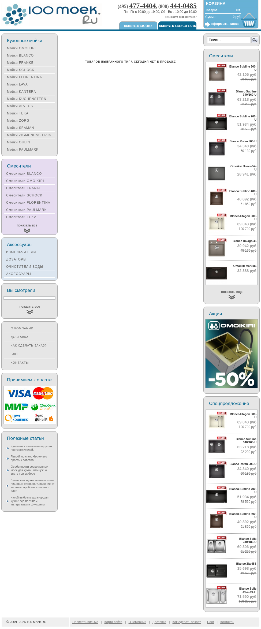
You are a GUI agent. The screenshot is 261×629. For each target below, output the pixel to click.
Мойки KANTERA (21, 92)
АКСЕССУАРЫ (18, 274)
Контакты (20, 362)
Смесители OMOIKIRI (25, 181)
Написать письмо (85, 622)
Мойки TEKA (17, 113)
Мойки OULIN (18, 142)
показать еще (232, 292)
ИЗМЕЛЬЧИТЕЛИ (21, 252)
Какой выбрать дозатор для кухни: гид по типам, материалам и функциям (30, 501)
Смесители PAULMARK (26, 210)
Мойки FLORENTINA (24, 77)
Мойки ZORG (18, 120)
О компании (22, 328)
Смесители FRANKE (24, 188)
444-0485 (183, 6)
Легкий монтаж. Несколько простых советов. (29, 458)
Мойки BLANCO (20, 55)
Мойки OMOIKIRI (21, 48)
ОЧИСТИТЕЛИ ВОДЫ (24, 267)
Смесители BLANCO (24, 174)
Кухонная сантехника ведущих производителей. (31, 448)
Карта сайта (113, 622)
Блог (15, 354)
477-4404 (142, 6)
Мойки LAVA (17, 84)
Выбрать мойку (138, 26)
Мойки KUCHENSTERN (26, 99)
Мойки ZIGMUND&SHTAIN (29, 135)
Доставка (19, 336)
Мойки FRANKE (20, 63)
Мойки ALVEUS (20, 106)
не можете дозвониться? (181, 16)
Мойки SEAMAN (20, 128)
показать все (27, 225)
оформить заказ (224, 24)
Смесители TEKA (21, 217)
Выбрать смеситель (177, 26)
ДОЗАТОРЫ (16, 259)
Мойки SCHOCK (20, 70)
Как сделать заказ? (29, 345)
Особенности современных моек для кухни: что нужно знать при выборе (29, 470)
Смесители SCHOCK (24, 195)
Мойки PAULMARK (23, 149)
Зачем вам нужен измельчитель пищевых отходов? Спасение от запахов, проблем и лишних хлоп (32, 485)
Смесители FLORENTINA (28, 202)
